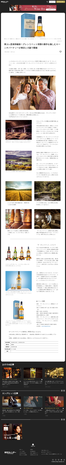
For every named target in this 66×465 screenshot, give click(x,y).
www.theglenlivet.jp (46, 326)
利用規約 (31, 449)
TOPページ (21, 449)
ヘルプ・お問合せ (22, 451)
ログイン (52, 1)
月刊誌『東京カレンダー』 (45, 450)
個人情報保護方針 (32, 451)
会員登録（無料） (60, 1)
